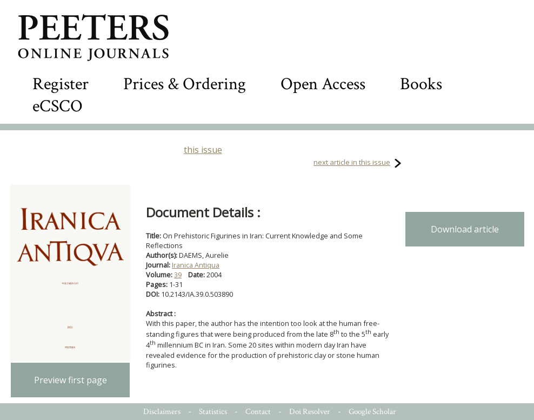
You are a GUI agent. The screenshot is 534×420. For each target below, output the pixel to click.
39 (178, 274)
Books (421, 84)
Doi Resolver (309, 411)
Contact (258, 411)
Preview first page (70, 380)
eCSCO (57, 106)
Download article (465, 229)
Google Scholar (372, 411)
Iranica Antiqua (195, 265)
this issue (203, 150)
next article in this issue (351, 162)
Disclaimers (162, 411)
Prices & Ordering (184, 84)
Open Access (323, 84)
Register (60, 84)
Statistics (213, 411)
